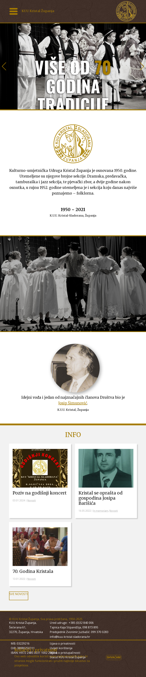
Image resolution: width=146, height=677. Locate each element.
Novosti (31, 500)
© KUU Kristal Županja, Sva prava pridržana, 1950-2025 (45, 619)
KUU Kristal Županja (38, 11)
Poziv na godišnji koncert (40, 493)
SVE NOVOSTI (18, 594)
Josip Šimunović (72, 403)
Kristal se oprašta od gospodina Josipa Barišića (101, 498)
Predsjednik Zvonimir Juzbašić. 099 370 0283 (79, 632)
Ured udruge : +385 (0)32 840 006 (72, 623)
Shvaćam (114, 657)
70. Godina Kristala (33, 571)
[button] (4, 66)
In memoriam (100, 510)
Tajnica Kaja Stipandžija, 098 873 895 (74, 627)
